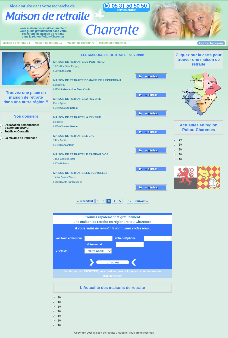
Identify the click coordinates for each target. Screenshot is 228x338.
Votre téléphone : (126, 238)
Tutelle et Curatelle (17, 131)
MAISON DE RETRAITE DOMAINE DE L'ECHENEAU (87, 80)
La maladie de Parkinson (21, 138)
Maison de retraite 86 (113, 42)
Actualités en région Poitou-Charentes (198, 127)
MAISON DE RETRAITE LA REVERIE (77, 98)
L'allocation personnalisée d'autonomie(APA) (22, 126)
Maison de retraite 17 (48, 42)
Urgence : (62, 250)
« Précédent (85, 201)
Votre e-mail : (95, 244)
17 (129, 201)
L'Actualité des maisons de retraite (112, 287)
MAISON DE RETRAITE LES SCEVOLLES (80, 173)
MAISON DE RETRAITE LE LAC (73, 136)
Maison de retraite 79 (80, 42)
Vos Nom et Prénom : (69, 240)
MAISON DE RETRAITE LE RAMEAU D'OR (81, 154)
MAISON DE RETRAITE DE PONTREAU (79, 61)
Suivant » (141, 201)
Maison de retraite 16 (16, 42)
